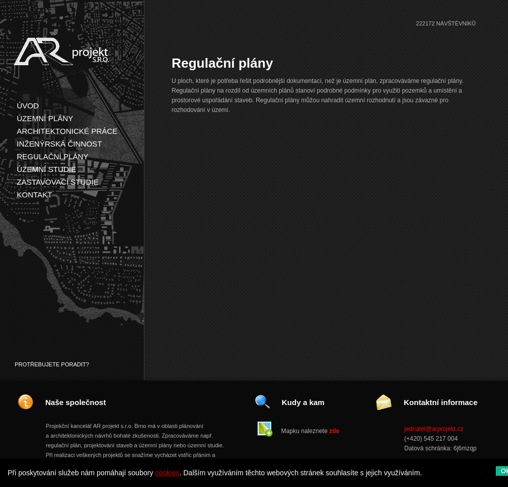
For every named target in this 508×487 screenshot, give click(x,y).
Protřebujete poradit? (52, 364)
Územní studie (46, 169)
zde (334, 431)
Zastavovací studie (58, 182)
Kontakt (34, 194)
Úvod (28, 105)
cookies (167, 473)
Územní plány (45, 118)
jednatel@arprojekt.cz (433, 429)
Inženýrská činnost (59, 143)
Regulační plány (52, 156)
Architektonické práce (67, 131)
